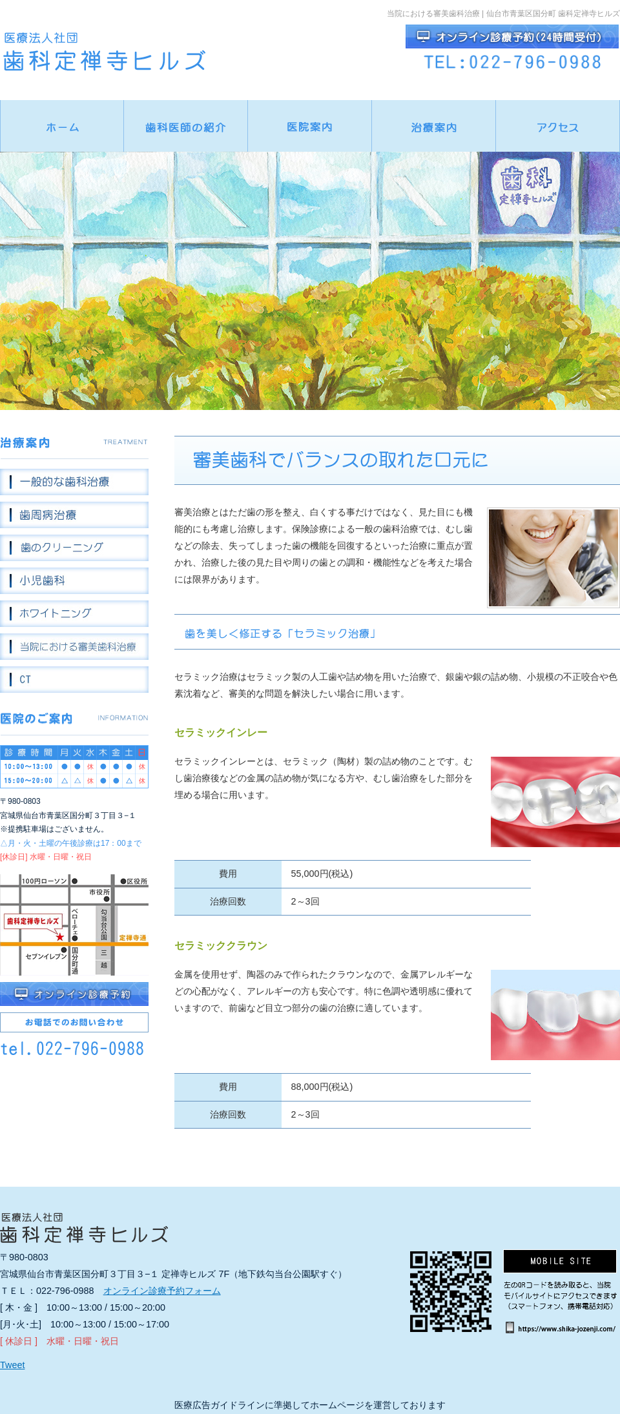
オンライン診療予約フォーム (162, 1291)
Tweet (12, 1365)
